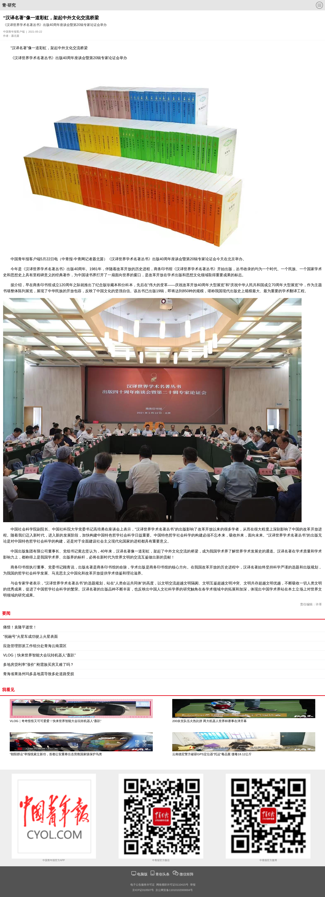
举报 (192, 884)
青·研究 (9, 5)
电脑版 (142, 874)
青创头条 (163, 874)
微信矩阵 (186, 874)
